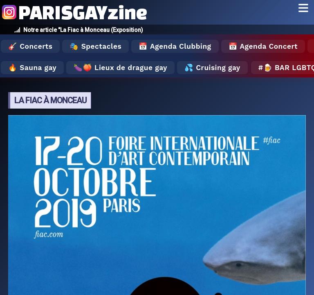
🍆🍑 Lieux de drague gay (120, 68)
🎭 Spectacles (95, 46)
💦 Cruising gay (212, 68)
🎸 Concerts (30, 46)
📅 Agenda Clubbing (175, 46)
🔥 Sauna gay (32, 68)
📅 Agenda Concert (263, 46)
